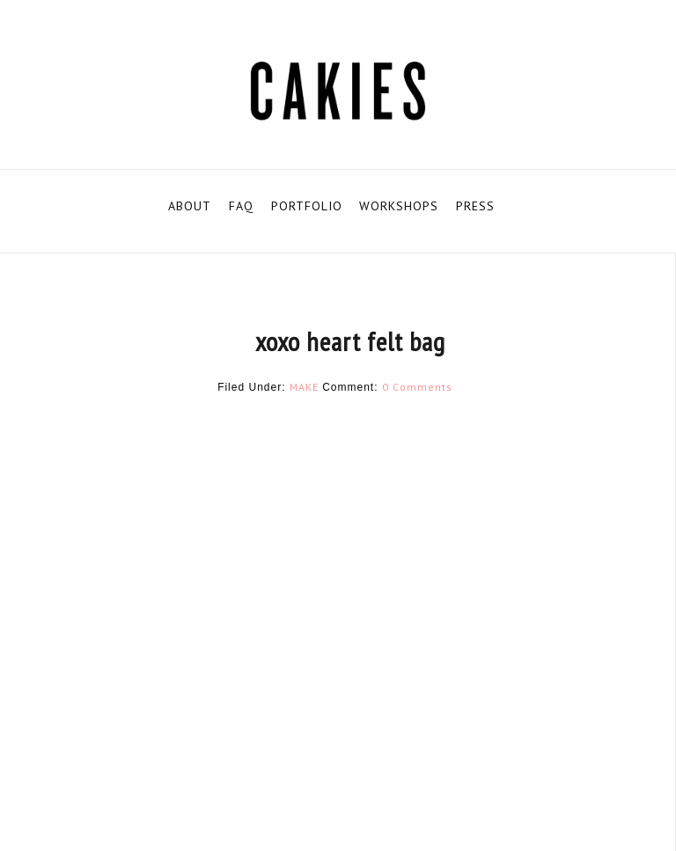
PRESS (475, 206)
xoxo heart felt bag (350, 341)
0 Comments (417, 386)
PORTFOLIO (306, 206)
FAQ (241, 206)
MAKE (304, 386)
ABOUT (189, 206)
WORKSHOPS (398, 206)
